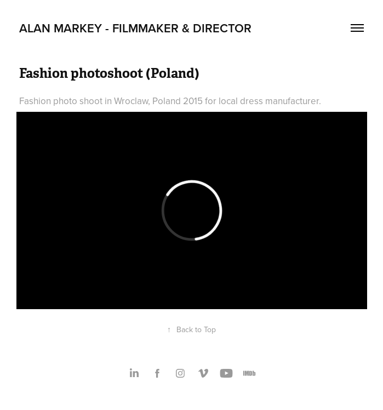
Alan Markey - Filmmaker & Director (135, 28)
